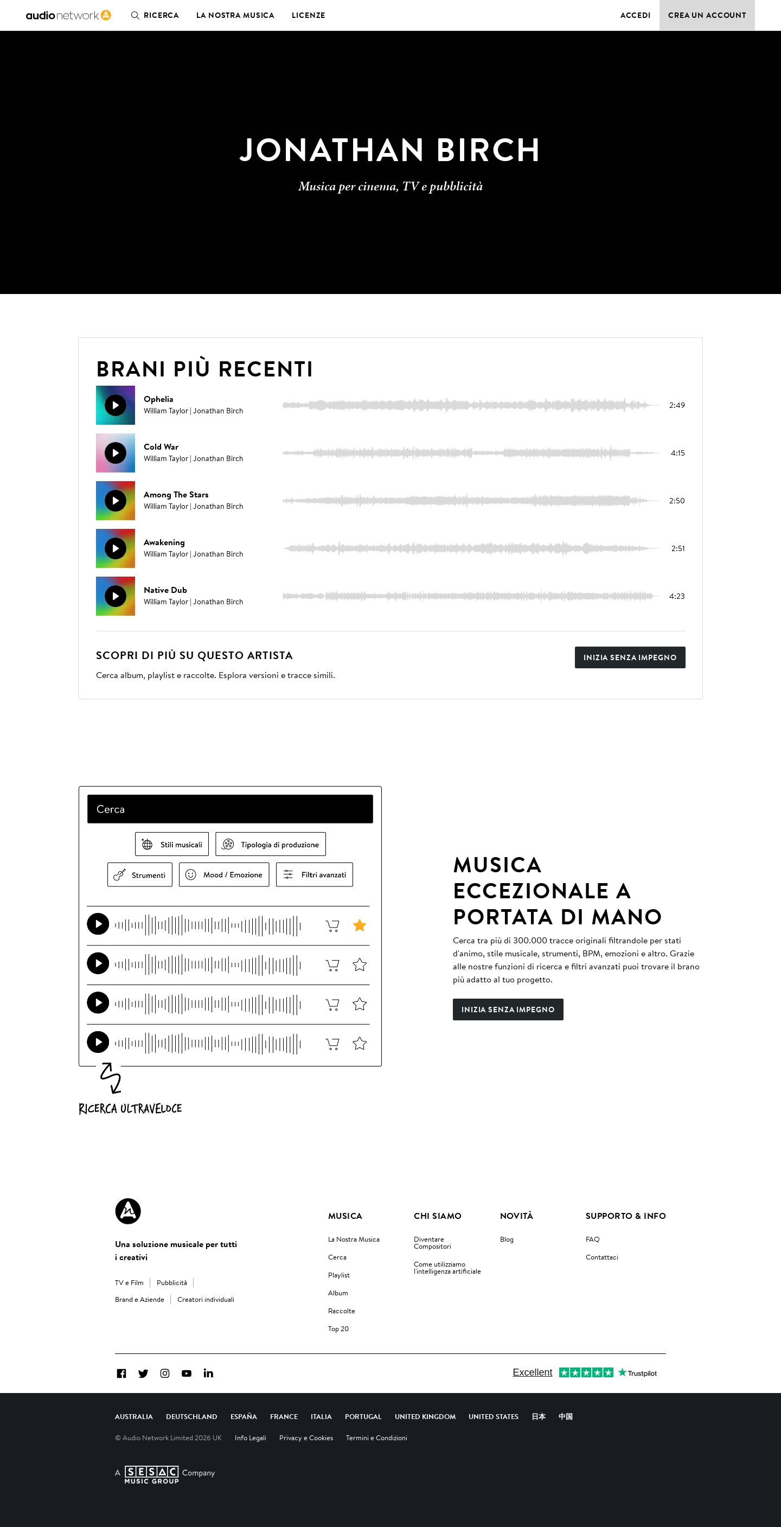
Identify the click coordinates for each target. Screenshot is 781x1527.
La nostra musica (235, 15)
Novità (517, 1216)
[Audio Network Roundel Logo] (128, 1211)
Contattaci (602, 1257)
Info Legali (250, 1437)
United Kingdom (425, 1416)
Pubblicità (172, 1282)
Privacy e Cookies (306, 1437)
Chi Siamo (438, 1216)
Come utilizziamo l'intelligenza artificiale (447, 1267)
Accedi (635, 15)
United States (493, 1416)
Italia (321, 1416)
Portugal (363, 1416)
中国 (566, 1416)
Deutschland (191, 1416)
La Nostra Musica (354, 1239)
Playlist (339, 1275)
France (284, 1416)
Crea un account (707, 15)
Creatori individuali (205, 1299)
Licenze (308, 15)
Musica (345, 1216)
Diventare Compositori (432, 1242)
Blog (507, 1239)
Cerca (337, 1257)
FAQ (593, 1239)
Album (338, 1293)
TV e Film (129, 1282)
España (244, 1416)
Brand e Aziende (139, 1299)
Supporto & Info (626, 1216)
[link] (68, 15)
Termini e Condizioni (376, 1437)
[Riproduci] (115, 405)
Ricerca (152, 15)
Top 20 (338, 1328)
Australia (134, 1416)
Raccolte (341, 1310)
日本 (539, 1416)
